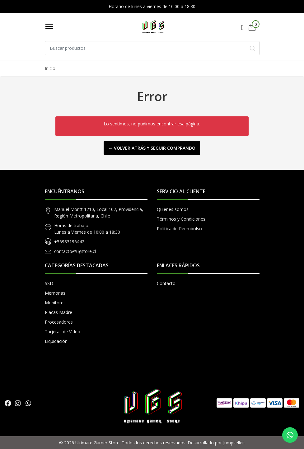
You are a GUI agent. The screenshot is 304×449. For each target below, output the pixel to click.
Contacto (166, 283)
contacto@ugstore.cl (75, 251)
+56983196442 (69, 242)
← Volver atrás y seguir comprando (151, 148)
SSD (49, 283)
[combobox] (152, 48)
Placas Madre (58, 312)
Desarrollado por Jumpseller (216, 443)
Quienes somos (173, 209)
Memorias (55, 293)
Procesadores (59, 322)
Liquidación (56, 341)
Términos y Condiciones (181, 219)
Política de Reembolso (179, 229)
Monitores (55, 303)
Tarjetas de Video (62, 331)
